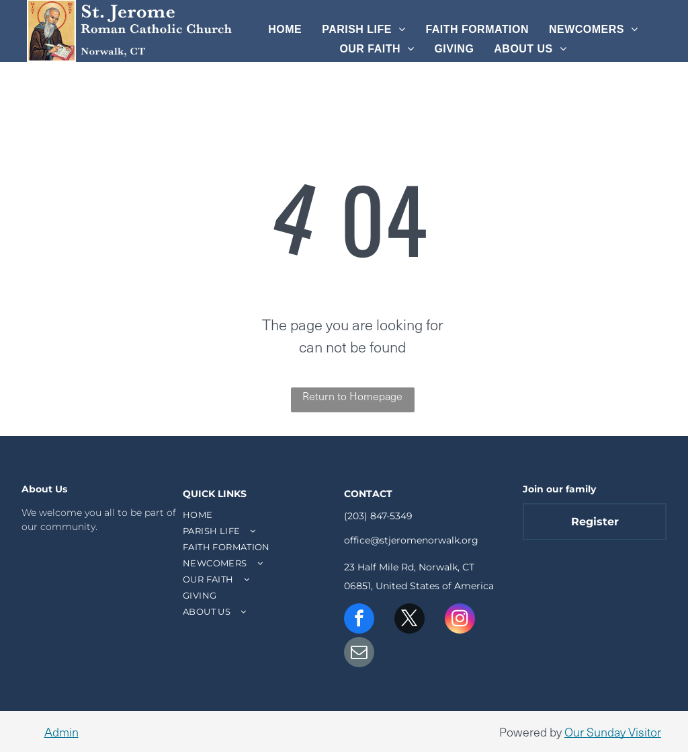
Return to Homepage (352, 395)
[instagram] (460, 620)
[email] (359, 654)
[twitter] (409, 620)
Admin (61, 731)
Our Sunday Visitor (612, 731)
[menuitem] (285, 29)
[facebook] (359, 620)
